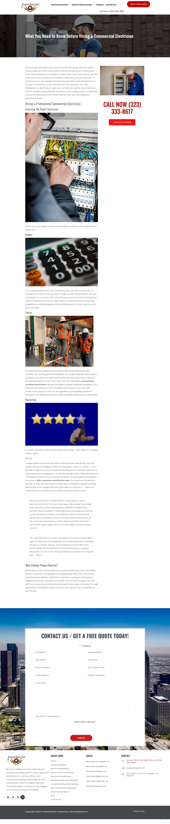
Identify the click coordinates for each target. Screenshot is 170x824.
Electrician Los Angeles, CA (97, 761)
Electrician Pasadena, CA (97, 766)
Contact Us (111, 5)
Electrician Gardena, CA (96, 771)
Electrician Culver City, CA (97, 781)
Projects (100, 5)
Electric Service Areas (83, 4)
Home (53, 761)
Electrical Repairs (58, 765)
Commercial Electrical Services (65, 784)
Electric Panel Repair (60, 768)
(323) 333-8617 (116, 11)
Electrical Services (60, 4)
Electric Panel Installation (62, 772)
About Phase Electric (60, 792)
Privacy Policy (139, 811)
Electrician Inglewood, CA (97, 776)
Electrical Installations (61, 776)
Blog (53, 795)
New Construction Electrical (63, 788)
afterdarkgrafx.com (78, 811)
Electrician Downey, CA (96, 786)
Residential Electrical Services (64, 780)
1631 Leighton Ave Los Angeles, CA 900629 (142, 774)
